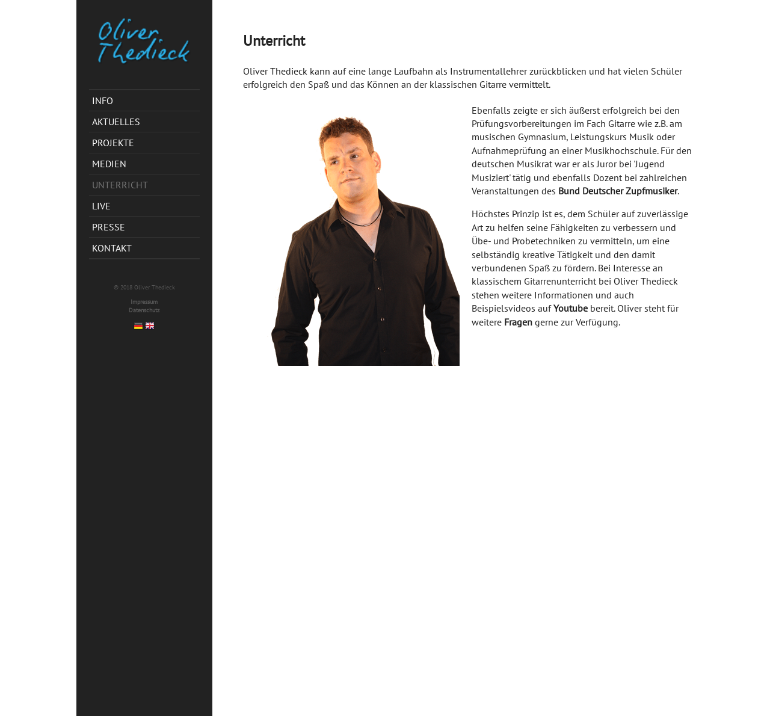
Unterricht (120, 185)
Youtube (570, 308)
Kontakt (112, 248)
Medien (109, 164)
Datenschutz (144, 310)
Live (101, 206)
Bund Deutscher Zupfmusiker (617, 191)
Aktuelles (116, 122)
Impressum (144, 302)
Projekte (113, 143)
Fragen (518, 322)
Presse (108, 227)
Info (102, 100)
